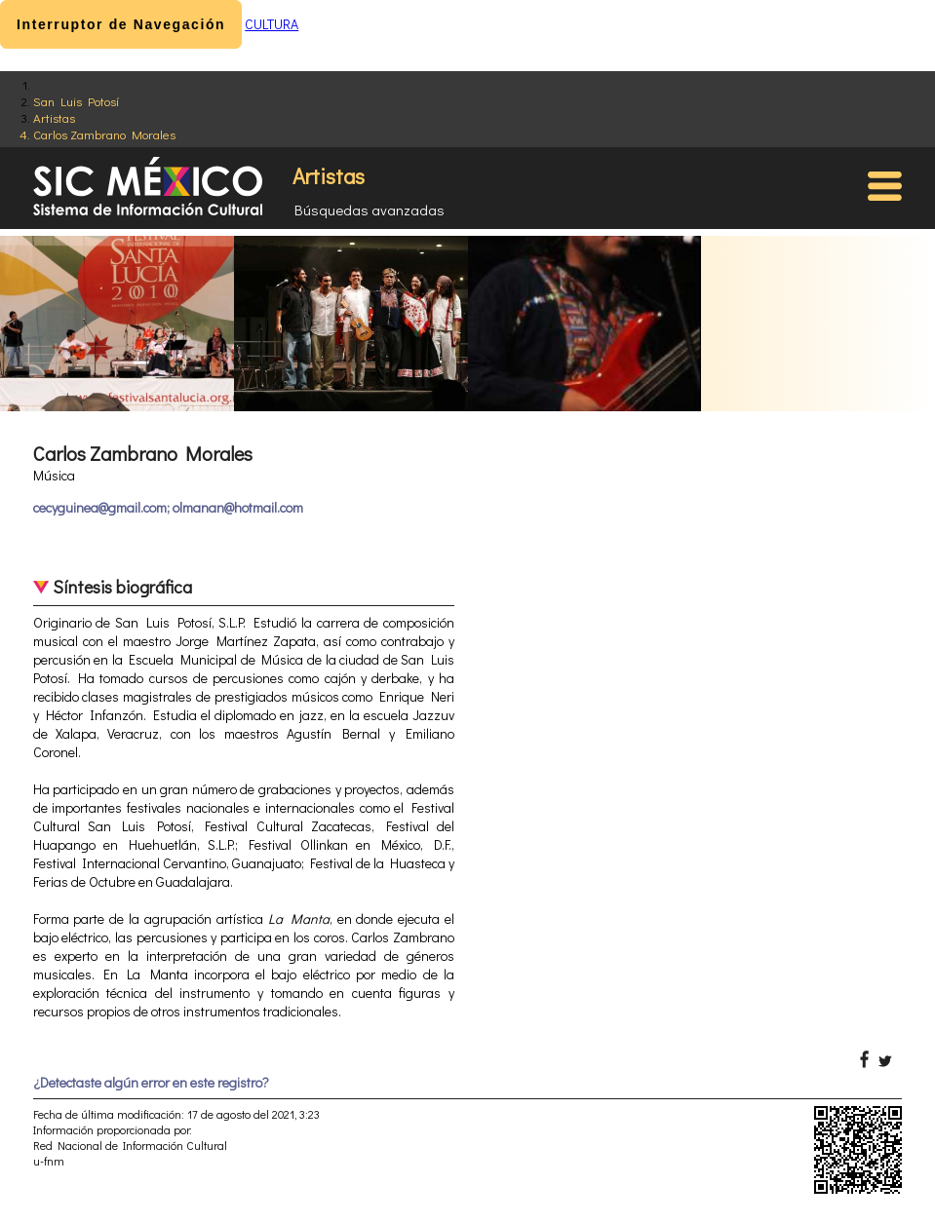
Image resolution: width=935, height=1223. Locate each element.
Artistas (54, 117)
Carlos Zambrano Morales (104, 134)
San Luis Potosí (76, 101)
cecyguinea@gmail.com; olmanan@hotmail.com (168, 507)
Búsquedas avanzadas (369, 209)
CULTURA (271, 24)
